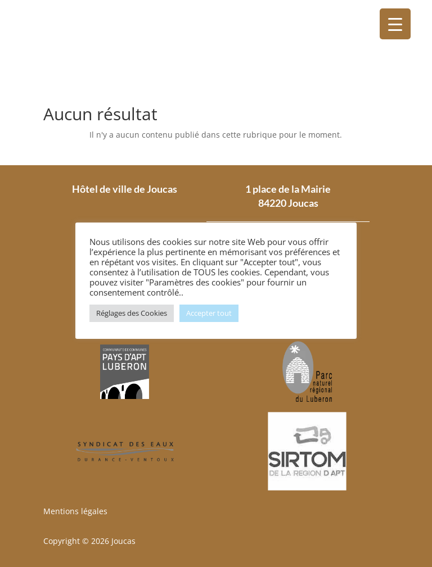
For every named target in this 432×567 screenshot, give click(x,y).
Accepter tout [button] (209, 313)
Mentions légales (75, 511)
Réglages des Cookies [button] (131, 313)
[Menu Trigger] (395, 23)
